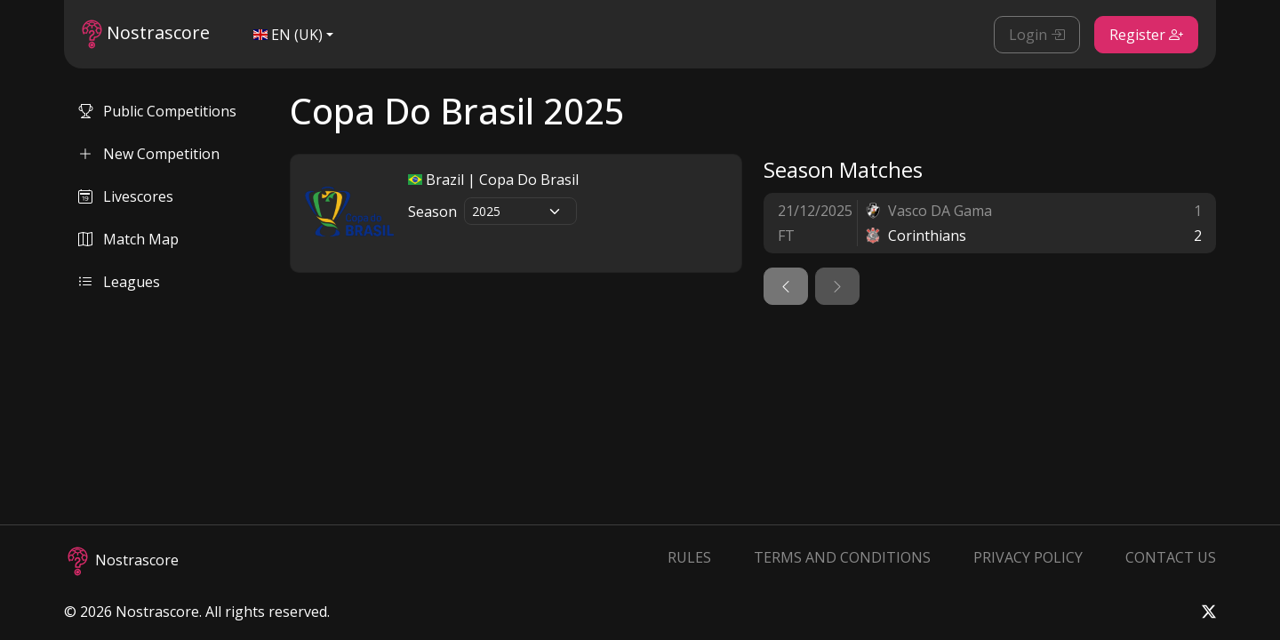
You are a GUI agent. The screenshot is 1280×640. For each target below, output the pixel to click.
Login (1037, 34)
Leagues (119, 282)
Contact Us (1170, 557)
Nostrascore (146, 34)
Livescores (125, 196)
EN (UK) (288, 34)
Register (1146, 34)
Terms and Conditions (842, 557)
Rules (689, 557)
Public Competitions (157, 111)
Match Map (128, 239)
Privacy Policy (1028, 557)
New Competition (149, 154)
